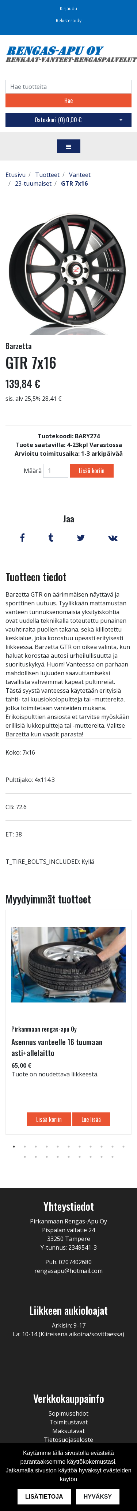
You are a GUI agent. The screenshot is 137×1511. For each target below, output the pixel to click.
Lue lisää (91, 1119)
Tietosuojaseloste (68, 1440)
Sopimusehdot (68, 1413)
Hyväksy (98, 1497)
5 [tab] (57, 1146)
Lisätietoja (44, 1497)
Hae (68, 100)
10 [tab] (112, 1146)
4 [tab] (46, 1146)
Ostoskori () (58, 119)
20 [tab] (112, 1156)
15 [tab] (57, 1156)
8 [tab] (90, 1146)
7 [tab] (79, 1146)
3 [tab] (35, 1146)
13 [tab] (35, 1156)
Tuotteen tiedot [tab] (35, 576)
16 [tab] (68, 1156)
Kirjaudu (68, 8)
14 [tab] (46, 1156)
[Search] (68, 87)
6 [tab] (68, 1146)
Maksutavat (68, 1431)
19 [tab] (101, 1156)
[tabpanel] (68, 1022)
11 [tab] (123, 1146)
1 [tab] (14, 1146)
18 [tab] (90, 1156)
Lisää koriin (91, 470)
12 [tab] (24, 1156)
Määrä (33, 471)
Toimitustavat (68, 1422)
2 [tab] (24, 1146)
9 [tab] (101, 1146)
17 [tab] (79, 1156)
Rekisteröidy (68, 20)
